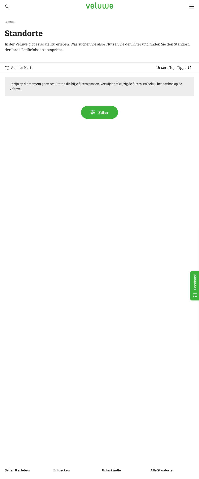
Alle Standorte (161, 470)
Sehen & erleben (17, 470)
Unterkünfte (111, 470)
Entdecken (61, 470)
